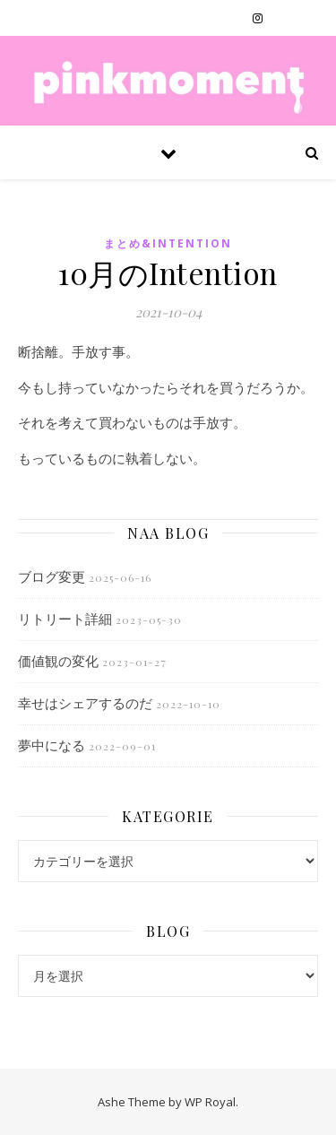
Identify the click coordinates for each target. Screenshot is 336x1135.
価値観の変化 (58, 661)
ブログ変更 (51, 576)
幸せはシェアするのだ (85, 703)
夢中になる (51, 745)
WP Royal (210, 1102)
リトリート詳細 (65, 619)
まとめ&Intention (168, 243)
